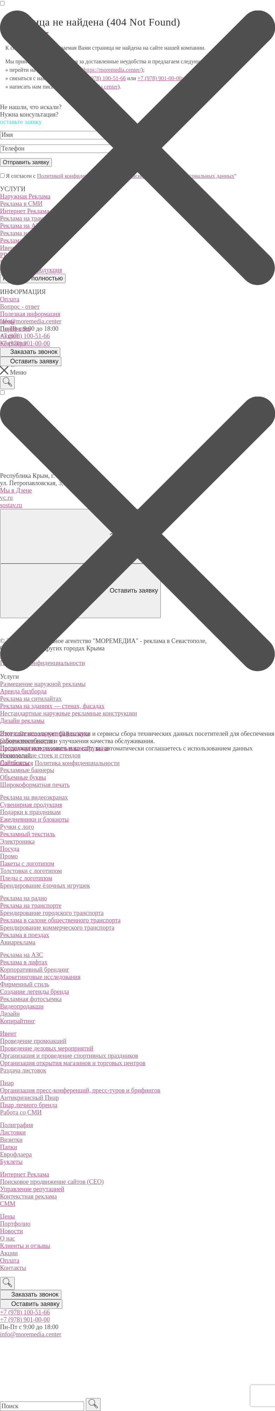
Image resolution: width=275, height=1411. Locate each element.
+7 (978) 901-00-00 (25, 343)
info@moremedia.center (30, 321)
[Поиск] (7, 382)
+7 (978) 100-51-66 (25, 336)
